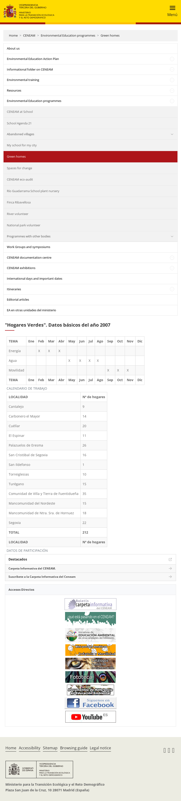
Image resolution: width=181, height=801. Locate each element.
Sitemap (50, 747)
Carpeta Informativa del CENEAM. (32, 568)
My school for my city (22, 145)
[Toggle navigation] (171, 11)
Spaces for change (19, 168)
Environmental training (23, 80)
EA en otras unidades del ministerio (31, 310)
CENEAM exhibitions (21, 268)
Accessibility (29, 747)
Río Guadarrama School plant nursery (33, 191)
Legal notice (100, 747)
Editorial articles (18, 299)
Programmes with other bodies (28, 236)
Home (13, 35)
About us (13, 48)
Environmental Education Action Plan (33, 59)
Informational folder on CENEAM (30, 69)
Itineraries (14, 289)
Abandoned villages (20, 134)
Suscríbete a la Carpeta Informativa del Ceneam (42, 577)
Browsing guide (73, 747)
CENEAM (29, 35)
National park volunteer (23, 225)
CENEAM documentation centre (29, 257)
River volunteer (17, 214)
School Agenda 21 (19, 123)
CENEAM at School (20, 112)
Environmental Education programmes (68, 35)
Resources (14, 90)
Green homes (110, 35)
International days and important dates (34, 278)
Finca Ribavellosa (19, 202)
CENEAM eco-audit (20, 179)
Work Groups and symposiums (28, 247)
